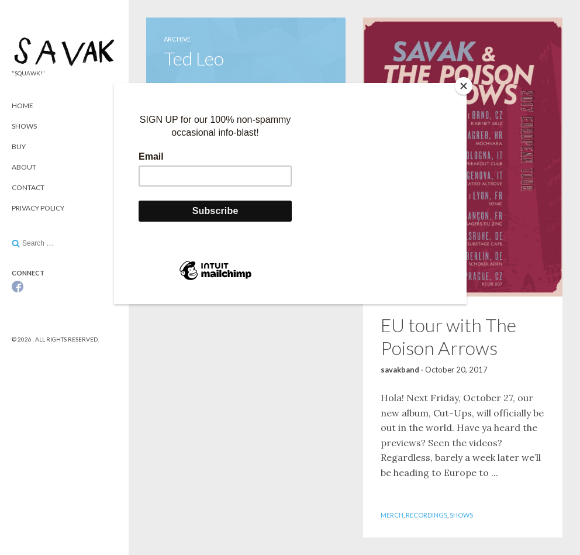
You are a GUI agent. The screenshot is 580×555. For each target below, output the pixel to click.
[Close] (463, 86)
